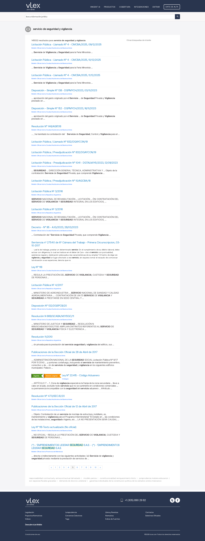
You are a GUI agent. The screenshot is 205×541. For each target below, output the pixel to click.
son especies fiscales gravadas (42, 481)
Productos (109, 7)
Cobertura (124, 7)
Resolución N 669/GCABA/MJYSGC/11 (52, 316)
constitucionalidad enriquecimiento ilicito (118, 478)
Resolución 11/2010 (42, 336)
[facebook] (177, 500)
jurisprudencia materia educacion (153, 478)
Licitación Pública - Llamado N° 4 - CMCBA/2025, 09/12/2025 (66, 44)
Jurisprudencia (71, 512)
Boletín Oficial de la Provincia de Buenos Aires (48, 355)
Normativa (109, 516)
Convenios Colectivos (73, 516)
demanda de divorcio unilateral (72, 481)
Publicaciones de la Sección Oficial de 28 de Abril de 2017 (64, 352)
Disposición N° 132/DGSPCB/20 (49, 305)
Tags (67, 519)
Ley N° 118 (36, 267)
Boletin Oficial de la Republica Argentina (46, 195)
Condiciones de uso (32, 534)
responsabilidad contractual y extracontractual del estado (54, 478)
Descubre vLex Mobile (33, 525)
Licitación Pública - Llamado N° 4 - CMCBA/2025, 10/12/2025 (66, 59)
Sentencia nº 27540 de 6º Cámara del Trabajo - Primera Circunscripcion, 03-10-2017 (75, 244)
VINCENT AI (95, 7)
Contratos (149, 512)
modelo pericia (90, 478)
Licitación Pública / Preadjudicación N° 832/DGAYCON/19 (63, 152)
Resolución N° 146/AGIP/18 (46, 126)
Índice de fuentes (112, 519)
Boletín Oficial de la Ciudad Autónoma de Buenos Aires (51, 48)
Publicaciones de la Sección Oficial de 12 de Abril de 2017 (64, 406)
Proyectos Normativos (33, 516)
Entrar (156, 7)
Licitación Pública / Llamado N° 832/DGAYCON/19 (59, 141)
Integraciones (141, 7)
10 (95, 467)
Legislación (29, 512)
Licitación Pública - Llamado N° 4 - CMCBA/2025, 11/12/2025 (65, 75)
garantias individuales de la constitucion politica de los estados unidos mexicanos (125, 481)
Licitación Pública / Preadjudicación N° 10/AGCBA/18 (61, 180)
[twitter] (172, 500)
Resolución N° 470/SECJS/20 (48, 396)
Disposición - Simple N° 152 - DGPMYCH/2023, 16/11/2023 (63, 108)
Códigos (65, 379)
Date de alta (172, 7)
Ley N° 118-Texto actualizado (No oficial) (53, 427)
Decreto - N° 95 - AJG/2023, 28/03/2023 (54, 227)
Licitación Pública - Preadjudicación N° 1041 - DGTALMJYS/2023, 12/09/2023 (74, 162)
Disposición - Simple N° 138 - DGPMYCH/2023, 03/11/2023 (64, 90)
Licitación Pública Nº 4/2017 (47, 285)
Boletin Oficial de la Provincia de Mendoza (47, 451)
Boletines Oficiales (152, 516)
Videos (27, 519)
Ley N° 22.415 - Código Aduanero (81, 375)
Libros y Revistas (111, 512)
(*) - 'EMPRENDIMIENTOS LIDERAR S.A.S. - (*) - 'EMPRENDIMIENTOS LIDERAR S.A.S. (75, 446)
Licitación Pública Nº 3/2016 (47, 191)
